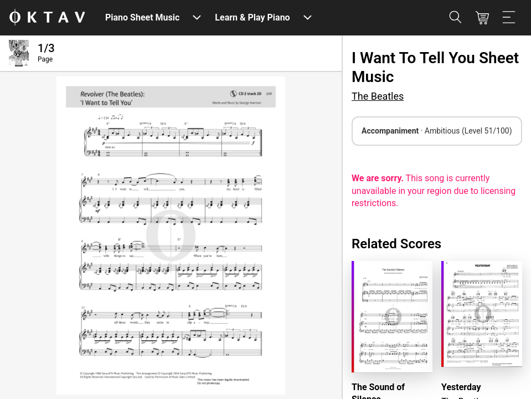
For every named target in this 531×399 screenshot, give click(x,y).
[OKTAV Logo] (47, 18)
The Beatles (378, 96)
